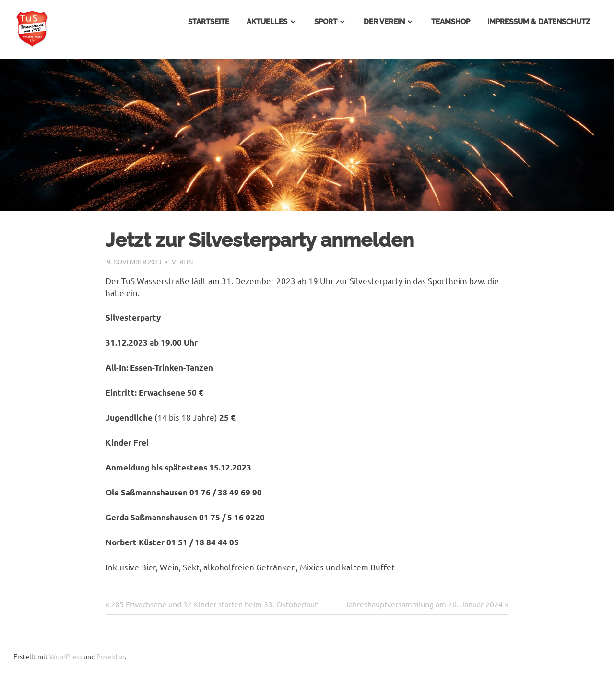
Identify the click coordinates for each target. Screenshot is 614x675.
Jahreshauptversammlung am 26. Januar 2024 (424, 604)
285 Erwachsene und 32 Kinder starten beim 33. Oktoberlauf (214, 604)
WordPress (65, 656)
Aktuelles (267, 21)
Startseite (208, 21)
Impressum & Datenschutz (538, 21)
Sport (325, 21)
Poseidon (110, 656)
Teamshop (450, 21)
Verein (182, 261)
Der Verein (384, 21)
